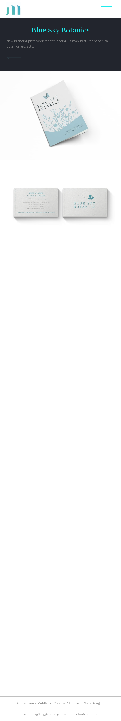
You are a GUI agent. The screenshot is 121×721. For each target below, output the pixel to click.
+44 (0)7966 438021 (38, 714)
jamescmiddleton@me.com (77, 714)
